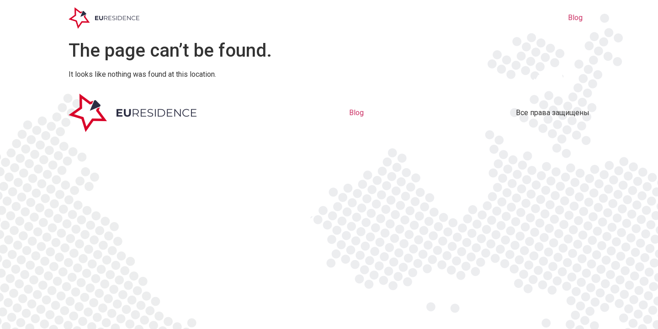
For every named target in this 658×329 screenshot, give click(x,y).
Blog (575, 17)
